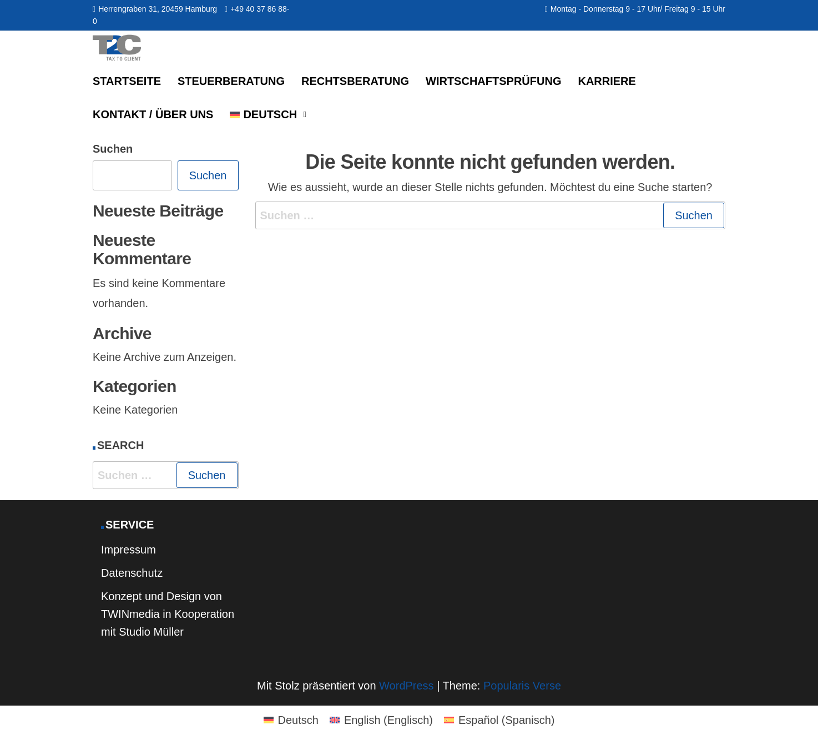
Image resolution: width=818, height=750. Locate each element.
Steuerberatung (231, 81)
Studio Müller (151, 632)
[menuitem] (266, 114)
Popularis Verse (522, 685)
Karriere (606, 81)
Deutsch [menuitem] (298, 720)
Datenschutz (132, 573)
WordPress (406, 685)
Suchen (113, 149)
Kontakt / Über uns (153, 114)
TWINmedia (130, 614)
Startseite (127, 81)
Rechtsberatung (355, 81)
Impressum (128, 549)
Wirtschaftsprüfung (493, 81)
